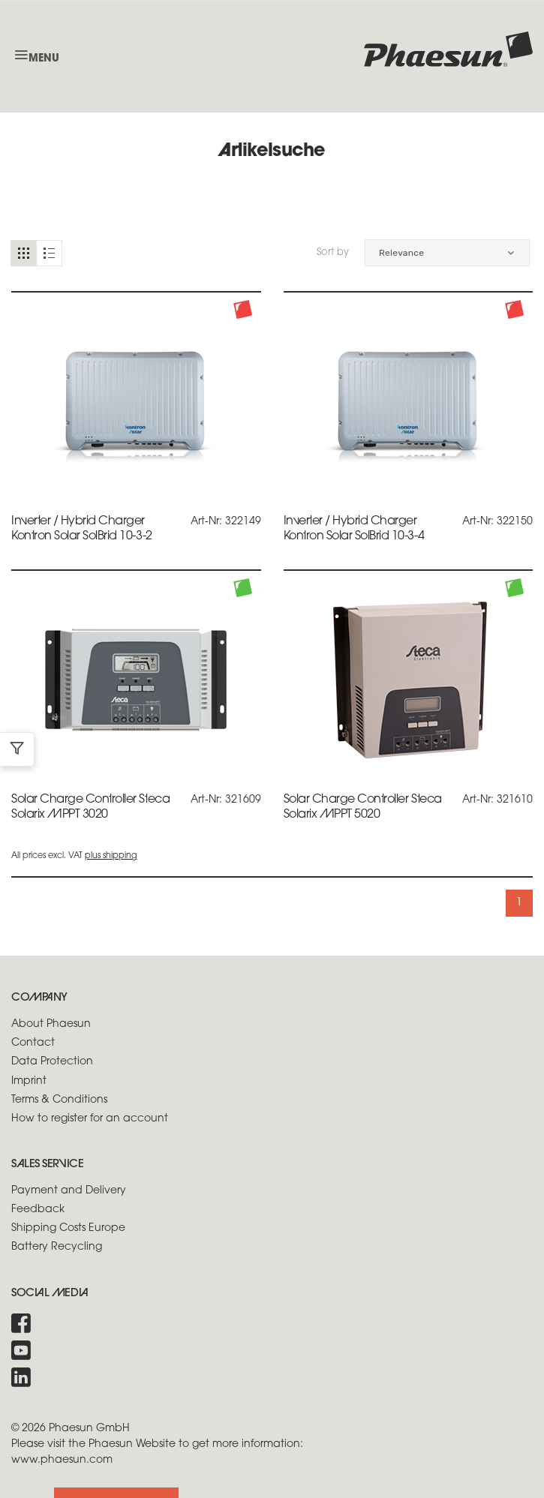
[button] (447, 252)
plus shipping (111, 856)
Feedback (38, 1209)
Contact (33, 1043)
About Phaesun (51, 1024)
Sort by (333, 252)
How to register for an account (89, 1118)
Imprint (29, 1081)
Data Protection (52, 1061)
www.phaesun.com (62, 1460)
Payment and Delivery (68, 1190)
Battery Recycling (56, 1247)
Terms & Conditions (59, 1100)
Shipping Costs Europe (68, 1228)
